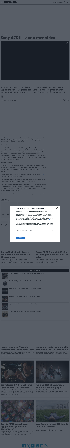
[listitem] (35, 230)
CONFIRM (22, 237)
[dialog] (35, 224)
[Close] (57, 208)
